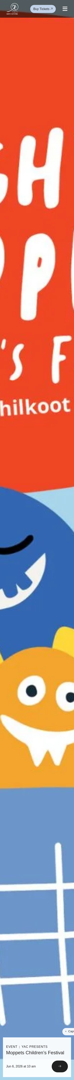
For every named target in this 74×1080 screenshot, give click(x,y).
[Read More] (37, 1057)
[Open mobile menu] (65, 9)
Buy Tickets (43, 9)
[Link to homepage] (12, 9)
